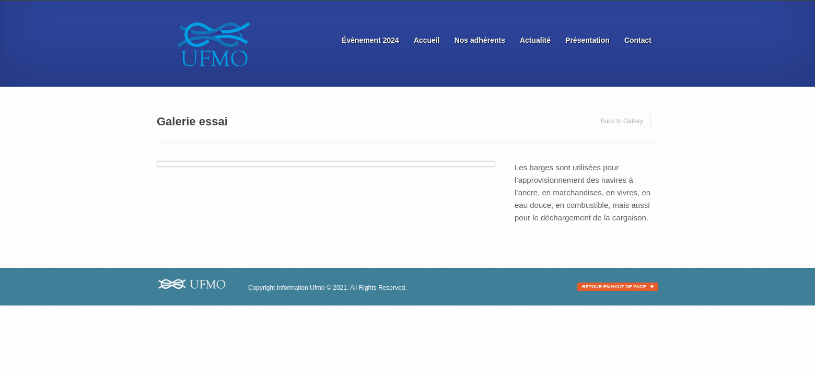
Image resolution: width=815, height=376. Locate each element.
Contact (637, 40)
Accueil (427, 40)
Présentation (587, 40)
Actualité (535, 40)
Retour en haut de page (618, 286)
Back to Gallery (622, 121)
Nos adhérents (480, 40)
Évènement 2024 (370, 40)
